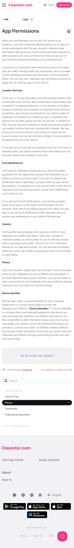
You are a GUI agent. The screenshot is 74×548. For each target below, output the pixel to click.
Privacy (8, 402)
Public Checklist (49, 460)
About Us (7, 479)
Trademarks (11, 408)
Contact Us (27, 369)
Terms (51, 536)
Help (6, 19)
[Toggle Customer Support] (62, 536)
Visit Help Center (12, 460)
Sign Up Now (64, 5)
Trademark (38, 536)
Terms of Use (12, 396)
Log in (51, 5)
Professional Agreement (17, 414)
